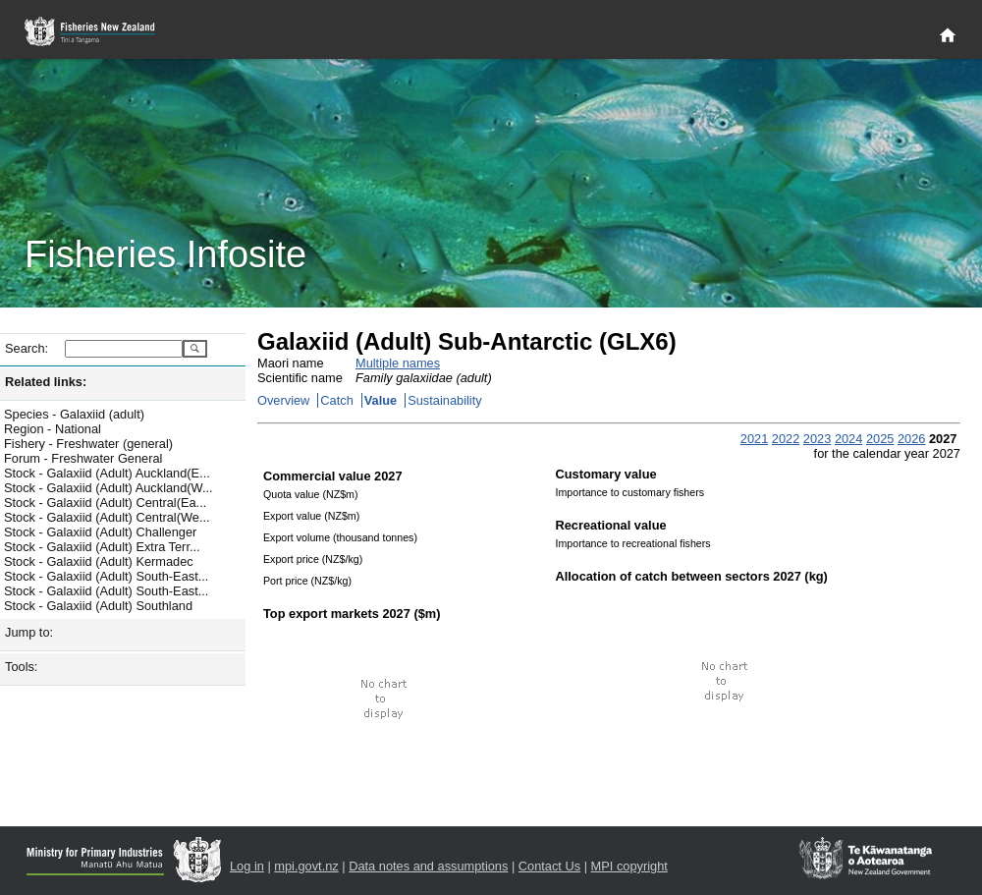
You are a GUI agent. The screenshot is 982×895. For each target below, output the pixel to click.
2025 (880, 438)
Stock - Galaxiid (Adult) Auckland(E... (107, 473)
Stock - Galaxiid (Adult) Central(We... (107, 517)
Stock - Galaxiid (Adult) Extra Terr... (102, 546)
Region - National (52, 428)
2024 (848, 438)
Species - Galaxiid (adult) (74, 414)
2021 (754, 438)
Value (380, 400)
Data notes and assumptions (428, 866)
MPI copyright (629, 866)
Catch (336, 400)
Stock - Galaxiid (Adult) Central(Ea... (105, 502)
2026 (911, 438)
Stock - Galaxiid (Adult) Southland (98, 605)
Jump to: (29, 632)
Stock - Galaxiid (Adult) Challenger (100, 532)
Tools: (21, 666)
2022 (785, 438)
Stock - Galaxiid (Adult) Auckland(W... (108, 487)
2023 (817, 438)
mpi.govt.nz (306, 866)
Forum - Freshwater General (83, 458)
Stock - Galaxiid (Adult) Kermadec (98, 561)
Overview (283, 400)
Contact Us (549, 866)
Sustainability (444, 400)
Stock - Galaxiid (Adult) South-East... (106, 576)
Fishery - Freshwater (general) (88, 443)
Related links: (45, 381)
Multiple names (397, 363)
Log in (247, 866)
